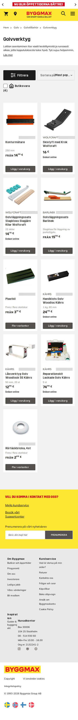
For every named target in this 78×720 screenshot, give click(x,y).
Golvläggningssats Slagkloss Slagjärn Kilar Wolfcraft (18, 220)
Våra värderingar (16, 590)
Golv (16, 27)
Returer (43, 572)
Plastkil (10, 299)
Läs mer (8, 54)
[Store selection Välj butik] (15, 14)
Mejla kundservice (17, 505)
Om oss (11, 573)
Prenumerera (59, 535)
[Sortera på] (56, 75)
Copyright (9, 678)
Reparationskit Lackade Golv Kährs (56, 375)
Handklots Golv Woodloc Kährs (53, 300)
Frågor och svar (47, 583)
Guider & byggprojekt (12, 625)
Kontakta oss (46, 577)
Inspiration (12, 616)
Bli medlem (13, 595)
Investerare (13, 579)
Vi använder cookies (34, 678)
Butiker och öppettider (19, 562)
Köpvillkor (44, 588)
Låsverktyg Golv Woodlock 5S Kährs (18, 375)
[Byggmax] (39, 15)
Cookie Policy (46, 609)
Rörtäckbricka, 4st (18, 448)
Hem (6, 27)
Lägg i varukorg (20, 168)
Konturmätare (15, 142)
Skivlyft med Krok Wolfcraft (55, 144)
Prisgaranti (13, 568)
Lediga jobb (13, 584)
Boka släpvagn (47, 594)
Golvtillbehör (31, 27)
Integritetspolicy (12, 686)
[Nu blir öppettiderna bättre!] (39, 4)
